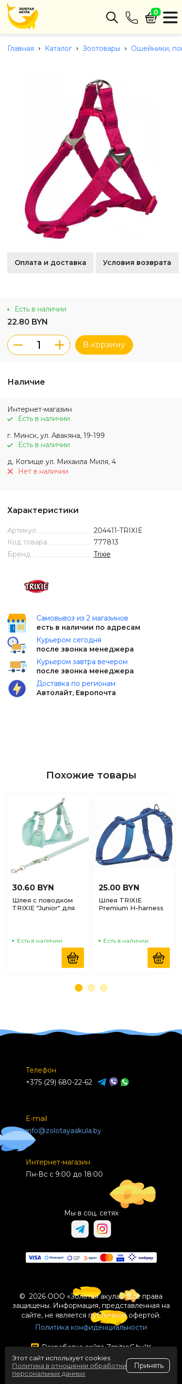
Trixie (102, 554)
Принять (149, 1365)
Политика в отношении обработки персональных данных (69, 1369)
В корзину (104, 344)
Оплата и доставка (50, 262)
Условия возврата (137, 262)
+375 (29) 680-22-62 (59, 1082)
